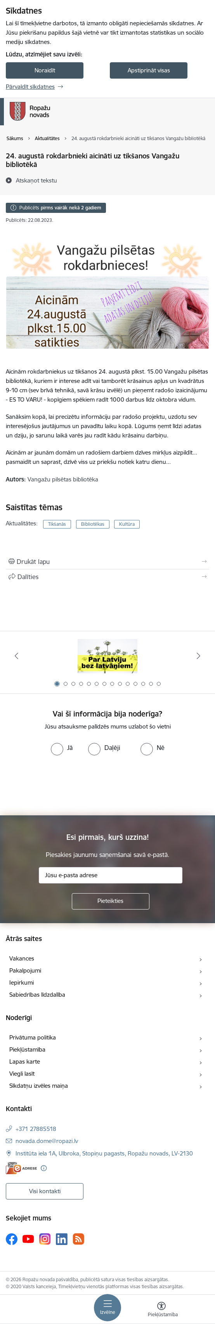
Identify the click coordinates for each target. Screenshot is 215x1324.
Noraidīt (45, 70)
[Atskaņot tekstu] (36, 180)
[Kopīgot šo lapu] (107, 576)
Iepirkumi (21, 982)
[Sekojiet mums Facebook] (11, 1239)
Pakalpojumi (25, 970)
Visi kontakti (45, 1191)
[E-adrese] (21, 1168)
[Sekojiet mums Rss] (78, 1239)
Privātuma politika (32, 1037)
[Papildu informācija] (44, 1168)
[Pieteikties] (110, 901)
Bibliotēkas (92, 524)
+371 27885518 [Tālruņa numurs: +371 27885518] (36, 1129)
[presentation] (65, 784)
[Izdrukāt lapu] (107, 561)
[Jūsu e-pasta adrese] (110, 875)
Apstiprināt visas (149, 70)
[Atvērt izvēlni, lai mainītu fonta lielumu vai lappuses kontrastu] (161, 1310)
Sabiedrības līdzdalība (37, 994)
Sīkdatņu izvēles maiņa (38, 1085)
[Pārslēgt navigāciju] (107, 1307)
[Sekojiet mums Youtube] (28, 1238)
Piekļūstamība (27, 1049)
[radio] (62, 747)
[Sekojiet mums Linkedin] (62, 1239)
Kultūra (127, 524)
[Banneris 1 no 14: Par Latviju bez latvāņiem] (108, 656)
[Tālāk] (199, 655)
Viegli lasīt (22, 1073)
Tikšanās (57, 524)
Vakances (21, 958)
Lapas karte (24, 1061)
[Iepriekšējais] (16, 655)
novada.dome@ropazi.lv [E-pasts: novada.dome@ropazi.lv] (47, 1141)
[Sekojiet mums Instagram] (45, 1239)
